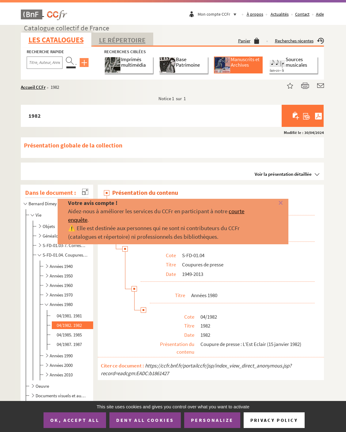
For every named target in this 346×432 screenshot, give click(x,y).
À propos (255, 14)
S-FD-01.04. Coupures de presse (65, 255)
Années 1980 (61, 304)
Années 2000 (61, 365)
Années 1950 (61, 276)
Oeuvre (42, 386)
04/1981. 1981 (69, 316)
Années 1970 (61, 295)
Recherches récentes (299, 41)
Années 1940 (61, 266)
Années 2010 (61, 375)
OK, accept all (74, 420)
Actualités (280, 14)
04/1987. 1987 (69, 344)
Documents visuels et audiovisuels (61, 396)
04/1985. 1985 (69, 335)
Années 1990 (61, 356)
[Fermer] (273, 203)
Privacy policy (274, 420)
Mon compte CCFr (218, 14)
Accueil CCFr (33, 87)
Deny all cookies (145, 420)
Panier (248, 41)
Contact (302, 14)
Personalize (212, 420)
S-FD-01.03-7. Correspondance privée (65, 245)
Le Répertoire (122, 40)
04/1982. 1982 (69, 325)
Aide (320, 14)
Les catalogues (56, 40)
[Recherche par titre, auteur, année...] (45, 63)
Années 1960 (61, 285)
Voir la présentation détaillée (283, 174)
